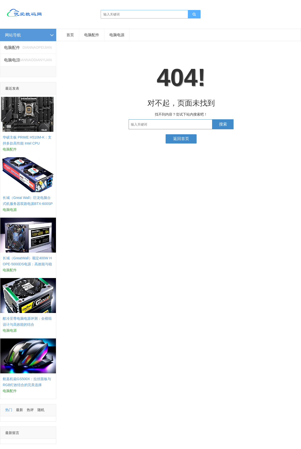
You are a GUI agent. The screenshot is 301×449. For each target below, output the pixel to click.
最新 (19, 410)
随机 (40, 410)
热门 (8, 410)
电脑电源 (116, 35)
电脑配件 (91, 35)
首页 (70, 35)
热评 (30, 410)
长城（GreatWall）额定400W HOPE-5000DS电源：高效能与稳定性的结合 (27, 264)
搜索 (223, 124)
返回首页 (181, 139)
